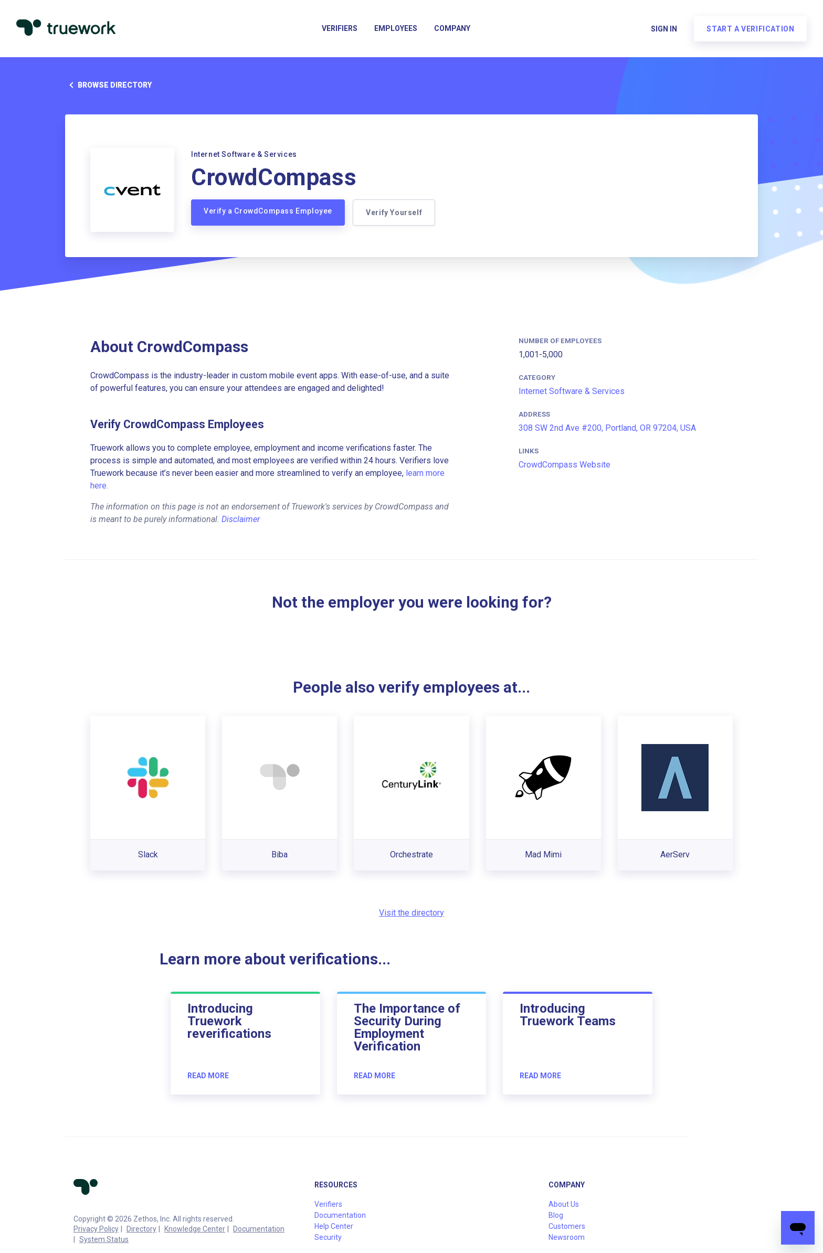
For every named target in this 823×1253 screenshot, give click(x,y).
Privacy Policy (96, 1229)
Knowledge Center (194, 1229)
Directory (141, 1229)
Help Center (333, 1226)
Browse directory (108, 85)
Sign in (663, 29)
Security (328, 1237)
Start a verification (750, 29)
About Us (563, 1204)
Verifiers (339, 29)
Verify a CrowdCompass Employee (268, 211)
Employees (395, 29)
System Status (104, 1239)
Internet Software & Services (572, 391)
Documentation (258, 1229)
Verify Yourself (394, 212)
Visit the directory (411, 913)
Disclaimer (240, 519)
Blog (555, 1215)
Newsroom (566, 1237)
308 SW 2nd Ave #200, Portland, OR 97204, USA (607, 428)
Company (452, 29)
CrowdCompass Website (564, 465)
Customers (566, 1226)
